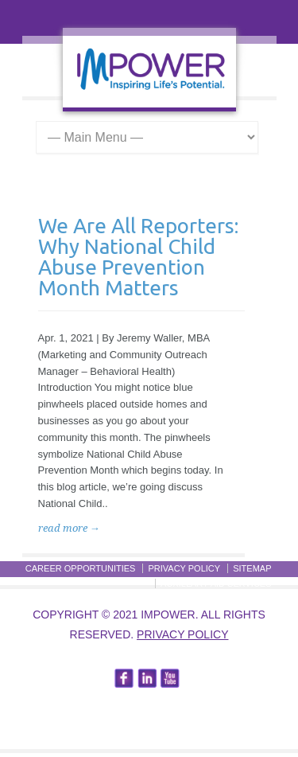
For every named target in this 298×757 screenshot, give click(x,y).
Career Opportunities (80, 568)
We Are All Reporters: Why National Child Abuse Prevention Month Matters (138, 256)
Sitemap (252, 568)
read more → (69, 528)
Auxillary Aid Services (216, 583)
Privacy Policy (184, 568)
